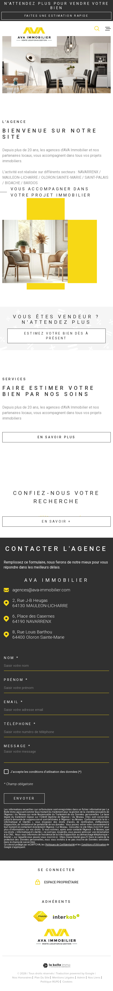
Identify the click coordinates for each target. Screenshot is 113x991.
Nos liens (94, 977)
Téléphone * (20, 724)
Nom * (11, 658)
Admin (81, 977)
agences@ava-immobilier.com (41, 589)
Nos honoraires (22, 977)
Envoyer (24, 798)
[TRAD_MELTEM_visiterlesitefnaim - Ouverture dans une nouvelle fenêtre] (40, 916)
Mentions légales (63, 977)
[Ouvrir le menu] (108, 28)
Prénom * (16, 680)
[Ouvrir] (97, 28)
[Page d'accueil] (34, 34)
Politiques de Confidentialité (60, 844)
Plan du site (42, 977)
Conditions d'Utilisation (93, 844)
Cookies (67, 981)
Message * (17, 746)
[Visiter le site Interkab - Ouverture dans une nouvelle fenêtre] (65, 916)
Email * (13, 702)
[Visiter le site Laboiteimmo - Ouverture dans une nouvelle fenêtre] (56, 965)
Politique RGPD (50, 982)
